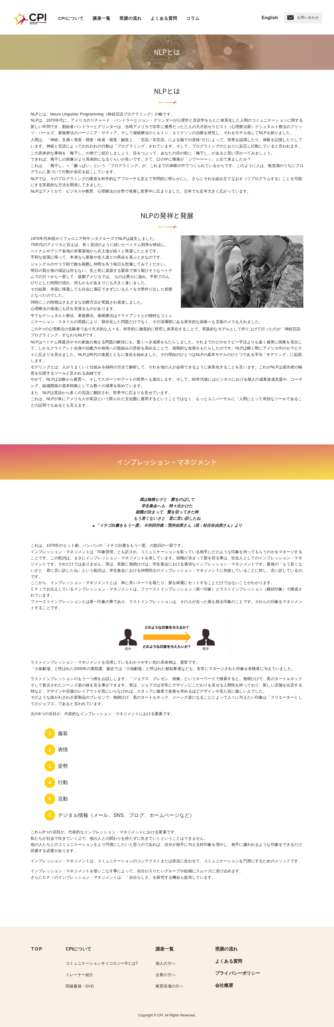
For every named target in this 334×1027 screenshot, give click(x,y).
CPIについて (71, 18)
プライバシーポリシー (237, 973)
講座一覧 (101, 18)
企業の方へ (165, 974)
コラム (193, 18)
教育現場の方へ (169, 986)
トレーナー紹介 (79, 974)
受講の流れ (130, 18)
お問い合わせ (303, 17)
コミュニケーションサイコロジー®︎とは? (102, 963)
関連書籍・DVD (80, 986)
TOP (37, 949)
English (270, 17)
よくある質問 (164, 18)
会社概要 (224, 985)
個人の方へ (165, 963)
